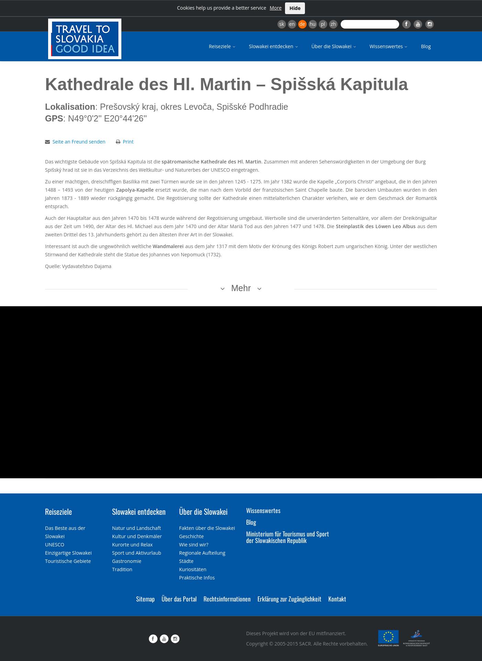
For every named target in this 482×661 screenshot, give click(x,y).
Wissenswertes (389, 46)
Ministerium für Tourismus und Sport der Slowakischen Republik (287, 537)
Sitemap (145, 598)
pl (323, 24)
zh (333, 24)
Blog (426, 46)
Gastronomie (126, 561)
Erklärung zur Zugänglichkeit (289, 598)
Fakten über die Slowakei (207, 528)
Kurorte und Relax (132, 544)
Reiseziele (223, 46)
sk (281, 24)
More (276, 7)
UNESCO (54, 544)
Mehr (241, 288)
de (302, 24)
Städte (186, 561)
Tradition (122, 569)
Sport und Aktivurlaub (136, 553)
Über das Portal (179, 598)
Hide (294, 8)
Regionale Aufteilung (202, 553)
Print (128, 141)
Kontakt (337, 598)
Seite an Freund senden (79, 141)
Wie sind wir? (193, 544)
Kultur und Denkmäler (137, 536)
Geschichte (191, 536)
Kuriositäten (192, 569)
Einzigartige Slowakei (68, 553)
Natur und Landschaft (136, 528)
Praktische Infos (197, 577)
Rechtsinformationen (227, 598)
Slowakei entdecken (274, 46)
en (292, 24)
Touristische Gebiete (68, 561)
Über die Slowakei (334, 46)
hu (313, 24)
